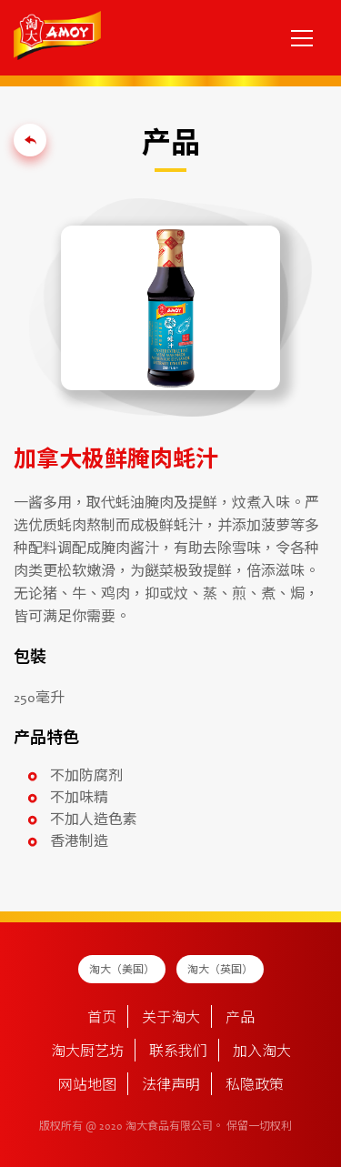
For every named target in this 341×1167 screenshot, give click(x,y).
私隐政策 (255, 1086)
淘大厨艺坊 (87, 1052)
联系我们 (178, 1052)
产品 (240, 1018)
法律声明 (171, 1086)
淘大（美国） (122, 970)
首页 (101, 1018)
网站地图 (87, 1086)
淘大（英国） (220, 970)
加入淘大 (262, 1052)
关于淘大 (171, 1018)
